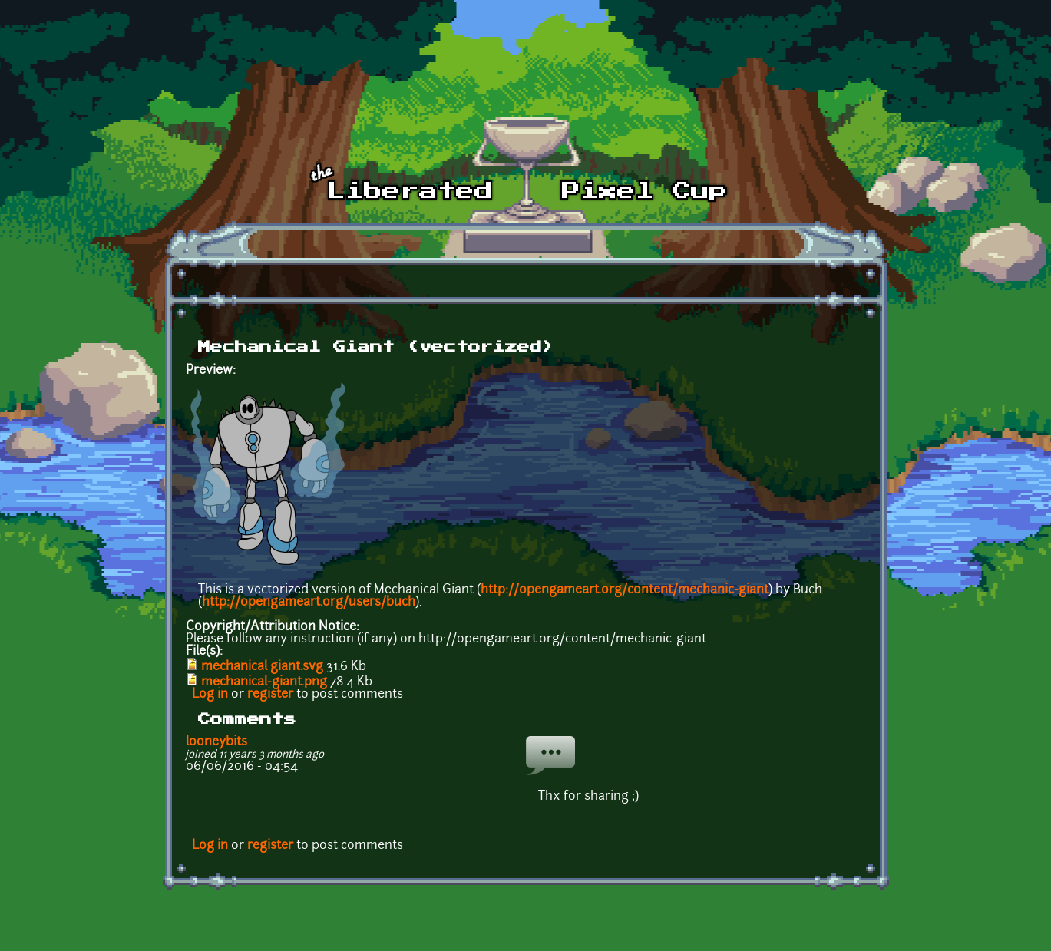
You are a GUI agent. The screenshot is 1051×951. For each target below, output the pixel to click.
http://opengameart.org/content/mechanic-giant (624, 590)
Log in (210, 694)
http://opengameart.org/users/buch (308, 602)
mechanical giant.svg (262, 667)
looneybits (216, 742)
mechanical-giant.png (264, 682)
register (270, 694)
